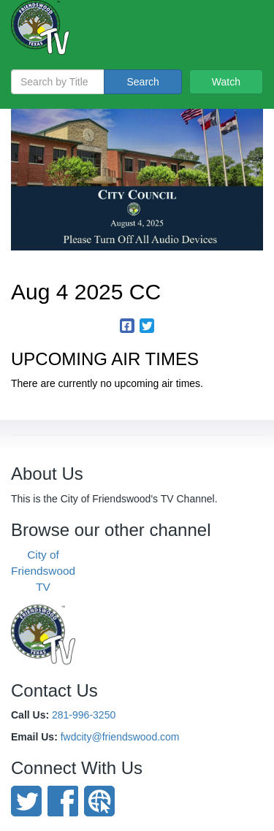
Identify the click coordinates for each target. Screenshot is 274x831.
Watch (226, 82)
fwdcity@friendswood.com (120, 737)
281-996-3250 (83, 715)
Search (142, 82)
